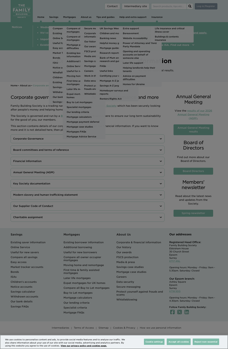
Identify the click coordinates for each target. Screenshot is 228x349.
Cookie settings (154, 341)
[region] (114, 342)
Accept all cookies (178, 341)
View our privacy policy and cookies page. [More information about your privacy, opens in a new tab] (84, 346)
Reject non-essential (205, 341)
